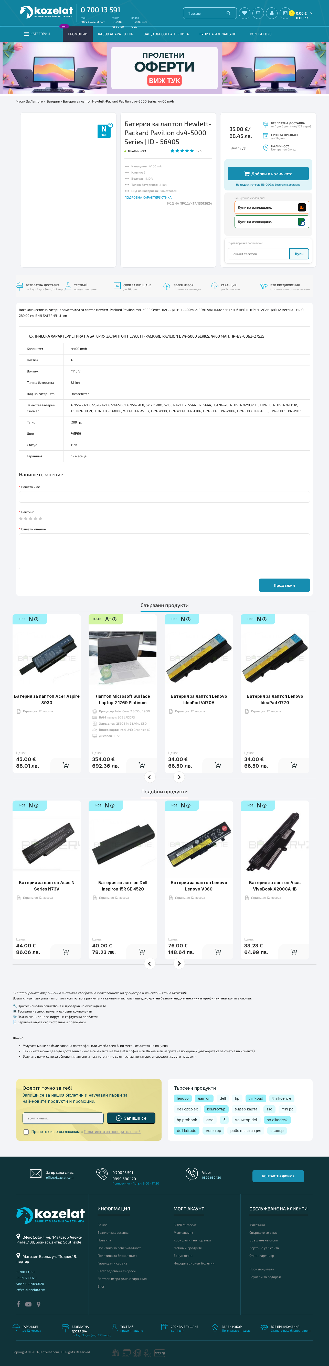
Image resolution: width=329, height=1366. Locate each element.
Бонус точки (183, 1255)
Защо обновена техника (166, 34)
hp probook (187, 1120)
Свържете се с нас (263, 1232)
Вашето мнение (33, 529)
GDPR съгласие (185, 1225)
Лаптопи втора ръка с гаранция (122, 1279)
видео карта (246, 1109)
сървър (277, 1130)
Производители (261, 1269)
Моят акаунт (183, 1232)
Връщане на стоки (263, 1240)
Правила (104, 1240)
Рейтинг (27, 512)
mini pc (287, 1109)
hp (237, 1098)
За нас (102, 1225)
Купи (299, 253)
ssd (269, 1109)
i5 (224, 1120)
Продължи (284, 585)
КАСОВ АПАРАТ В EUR (115, 34)
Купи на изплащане (217, 34)
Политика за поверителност (119, 1248)
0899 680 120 (124, 1178)
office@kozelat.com (93, 22)
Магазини (257, 1225)
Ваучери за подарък (265, 1277)
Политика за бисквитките (117, 1255)
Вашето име (30, 487)
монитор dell (246, 1120)
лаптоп (204, 1098)
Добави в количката (268, 174)
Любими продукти (188, 1248)
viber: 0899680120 (30, 1284)
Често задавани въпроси (117, 1271)
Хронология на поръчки (192, 1240)
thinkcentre (281, 1098)
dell (223, 1098)
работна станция (245, 1130)
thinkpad (256, 1098)
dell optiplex (187, 1109)
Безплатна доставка (113, 1232)
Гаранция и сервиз (112, 1263)
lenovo (183, 1098)
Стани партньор (261, 1255)
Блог (101, 1286)
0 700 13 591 (100, 9)
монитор (213, 1130)
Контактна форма (278, 1176)
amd (210, 1120)
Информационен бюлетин (194, 1263)
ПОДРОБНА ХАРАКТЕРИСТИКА (148, 197)
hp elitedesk (277, 1120)
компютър (216, 1109)
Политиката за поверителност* (112, 1132)
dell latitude (186, 1130)
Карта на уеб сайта (264, 1248)
